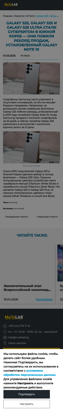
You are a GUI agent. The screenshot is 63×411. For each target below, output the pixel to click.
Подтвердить (26, 394)
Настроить (26, 403)
